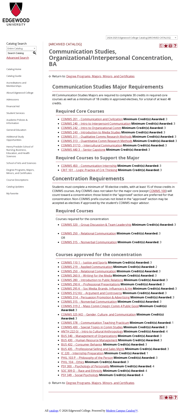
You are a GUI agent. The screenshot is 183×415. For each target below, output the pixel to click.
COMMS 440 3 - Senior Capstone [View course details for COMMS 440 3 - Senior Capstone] (83, 150)
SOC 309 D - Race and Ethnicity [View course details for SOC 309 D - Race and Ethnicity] (81, 371)
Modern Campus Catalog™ (122, 410)
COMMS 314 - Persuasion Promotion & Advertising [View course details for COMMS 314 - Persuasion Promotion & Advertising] (95, 297)
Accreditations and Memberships (16, 84)
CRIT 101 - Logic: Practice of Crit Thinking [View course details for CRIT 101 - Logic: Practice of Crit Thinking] (89, 170)
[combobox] (141, 37)
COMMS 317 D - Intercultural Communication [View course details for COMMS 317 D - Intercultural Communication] (91, 145)
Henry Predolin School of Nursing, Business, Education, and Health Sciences (19, 151)
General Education (16, 129)
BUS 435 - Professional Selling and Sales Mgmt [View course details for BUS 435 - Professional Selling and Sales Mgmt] (92, 349)
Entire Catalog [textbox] (15, 48)
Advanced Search (17, 58)
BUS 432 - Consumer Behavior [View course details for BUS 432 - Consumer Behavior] (81, 344)
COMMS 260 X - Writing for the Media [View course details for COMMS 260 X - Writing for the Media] (86, 276)
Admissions (12, 99)
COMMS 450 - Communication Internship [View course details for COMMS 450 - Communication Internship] (89, 166)
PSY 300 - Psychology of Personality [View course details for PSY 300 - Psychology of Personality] (85, 366)
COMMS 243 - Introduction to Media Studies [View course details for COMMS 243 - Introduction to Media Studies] (91, 132)
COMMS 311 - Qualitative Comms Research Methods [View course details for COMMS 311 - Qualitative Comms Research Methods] (96, 137)
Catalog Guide (13, 76)
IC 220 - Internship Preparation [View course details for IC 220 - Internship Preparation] (82, 353)
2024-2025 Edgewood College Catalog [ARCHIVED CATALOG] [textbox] (138, 37)
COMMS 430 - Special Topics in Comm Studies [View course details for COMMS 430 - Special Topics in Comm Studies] (92, 327)
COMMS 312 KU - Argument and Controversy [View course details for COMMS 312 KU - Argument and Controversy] (91, 293)
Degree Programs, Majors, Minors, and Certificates (20, 171)
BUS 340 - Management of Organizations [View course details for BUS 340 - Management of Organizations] (89, 336)
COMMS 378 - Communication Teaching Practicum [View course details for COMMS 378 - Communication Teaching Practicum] (95, 323)
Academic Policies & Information (17, 121)
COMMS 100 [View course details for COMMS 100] (157, 191)
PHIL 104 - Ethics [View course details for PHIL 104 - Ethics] (72, 362)
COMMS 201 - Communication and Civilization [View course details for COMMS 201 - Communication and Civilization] (92, 119)
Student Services (15, 113)
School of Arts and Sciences (21, 163)
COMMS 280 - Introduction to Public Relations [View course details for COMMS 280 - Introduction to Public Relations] (92, 280)
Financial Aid (12, 106)
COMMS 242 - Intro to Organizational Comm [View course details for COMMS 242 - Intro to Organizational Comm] (91, 128)
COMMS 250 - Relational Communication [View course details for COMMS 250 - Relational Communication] (88, 233)
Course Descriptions (17, 179)
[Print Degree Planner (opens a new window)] (161, 46)
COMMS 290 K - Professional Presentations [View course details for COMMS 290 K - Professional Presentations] (90, 284)
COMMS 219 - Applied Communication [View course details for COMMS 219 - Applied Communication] (87, 267)
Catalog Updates (15, 186)
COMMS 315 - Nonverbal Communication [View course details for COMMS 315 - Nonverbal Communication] (89, 242)
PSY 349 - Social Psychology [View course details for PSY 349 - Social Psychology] (79, 375)
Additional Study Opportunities (15, 138)
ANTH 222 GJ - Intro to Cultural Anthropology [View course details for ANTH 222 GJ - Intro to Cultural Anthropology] (92, 331)
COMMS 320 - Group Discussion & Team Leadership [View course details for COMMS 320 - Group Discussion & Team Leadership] (96, 225)
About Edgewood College (19, 92)
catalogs (53, 410)
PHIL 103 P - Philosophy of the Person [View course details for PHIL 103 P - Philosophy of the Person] (87, 358)
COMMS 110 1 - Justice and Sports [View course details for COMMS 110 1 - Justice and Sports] (84, 262)
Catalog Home (13, 69)
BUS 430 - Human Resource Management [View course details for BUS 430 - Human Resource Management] (89, 340)
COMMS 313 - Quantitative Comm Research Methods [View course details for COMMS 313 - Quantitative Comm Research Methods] (96, 141)
